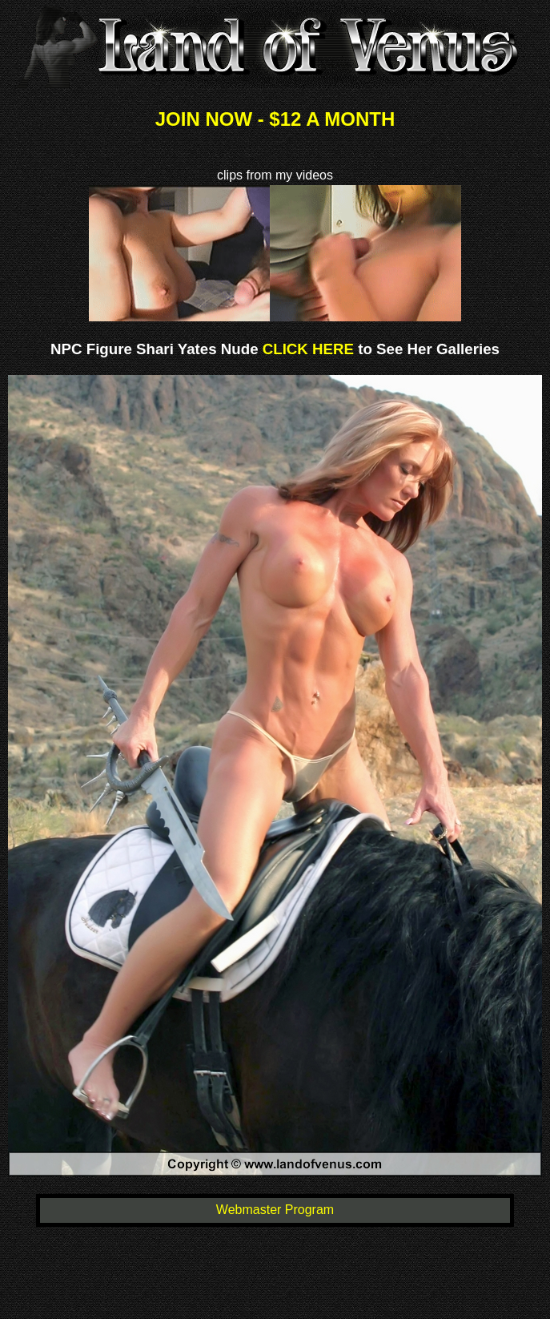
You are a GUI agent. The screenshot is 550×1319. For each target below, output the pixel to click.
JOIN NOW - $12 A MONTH (275, 119)
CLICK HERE (307, 349)
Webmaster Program (275, 1209)
